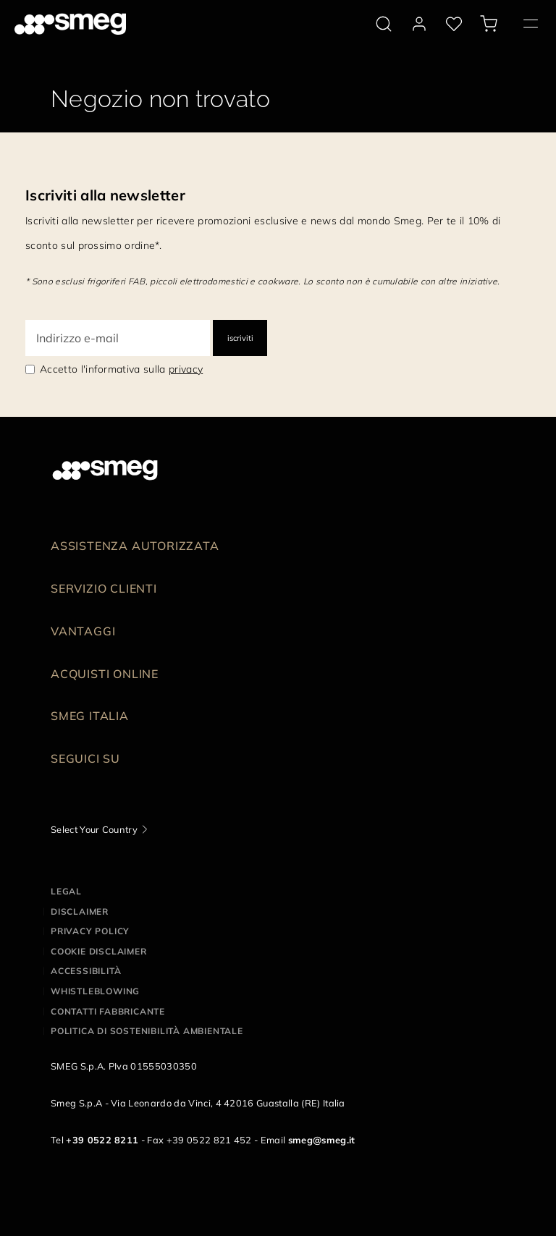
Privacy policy (90, 931)
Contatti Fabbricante (108, 1011)
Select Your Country (94, 829)
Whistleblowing (95, 991)
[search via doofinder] (383, 24)
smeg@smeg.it (321, 1140)
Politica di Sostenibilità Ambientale (147, 1030)
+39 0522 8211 (102, 1140)
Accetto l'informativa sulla (121, 369)
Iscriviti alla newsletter (105, 195)
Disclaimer (80, 911)
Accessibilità (86, 970)
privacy (186, 369)
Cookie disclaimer (99, 951)
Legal (66, 891)
